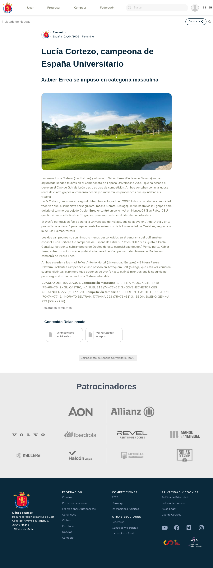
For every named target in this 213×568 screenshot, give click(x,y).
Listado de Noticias (16, 22)
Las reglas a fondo (123, 534)
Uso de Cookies (171, 515)
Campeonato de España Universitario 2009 (107, 358)
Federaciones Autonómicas (79, 509)
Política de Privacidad (175, 497)
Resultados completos (56, 308)
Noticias (67, 532)
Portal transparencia (74, 503)
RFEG (115, 497)
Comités (67, 497)
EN (210, 7)
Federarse (118, 522)
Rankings (117, 503)
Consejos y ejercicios (125, 528)
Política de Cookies (173, 503)
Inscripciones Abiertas (125, 509)
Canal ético (69, 515)
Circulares (68, 526)
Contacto (68, 538)
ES (204, 7)
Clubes (66, 520)
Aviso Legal (169, 509)
